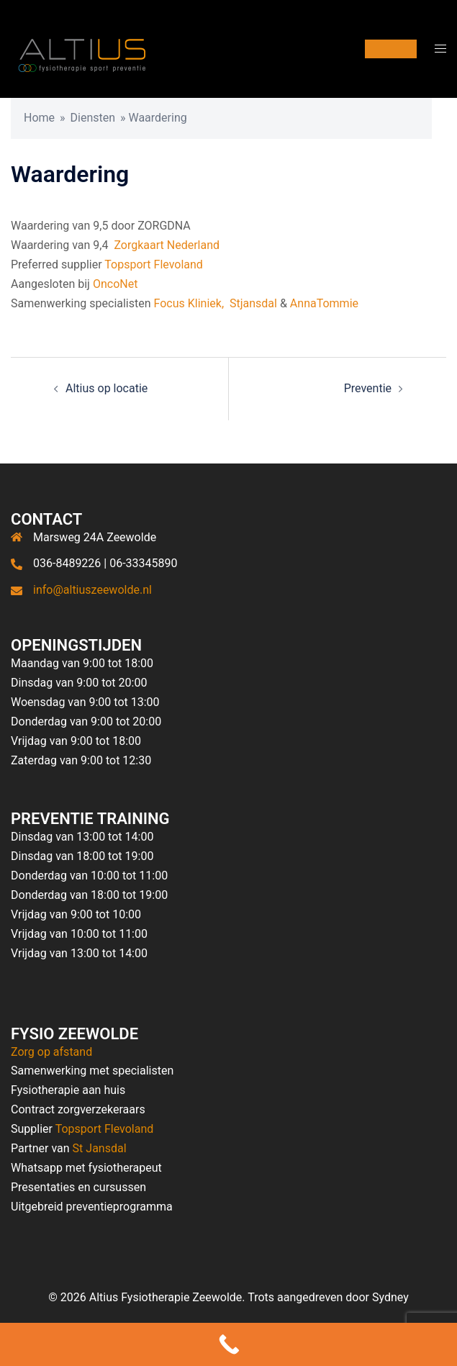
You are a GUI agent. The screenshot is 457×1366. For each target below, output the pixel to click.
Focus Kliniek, (189, 303)
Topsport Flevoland (153, 264)
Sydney (390, 1297)
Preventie (368, 388)
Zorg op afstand (51, 1052)
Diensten (93, 118)
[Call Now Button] (228, 1344)
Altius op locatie (106, 388)
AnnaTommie (324, 303)
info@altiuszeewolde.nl (92, 590)
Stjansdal (253, 303)
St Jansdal (100, 1148)
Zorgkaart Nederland (167, 245)
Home (39, 118)
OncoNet (115, 284)
